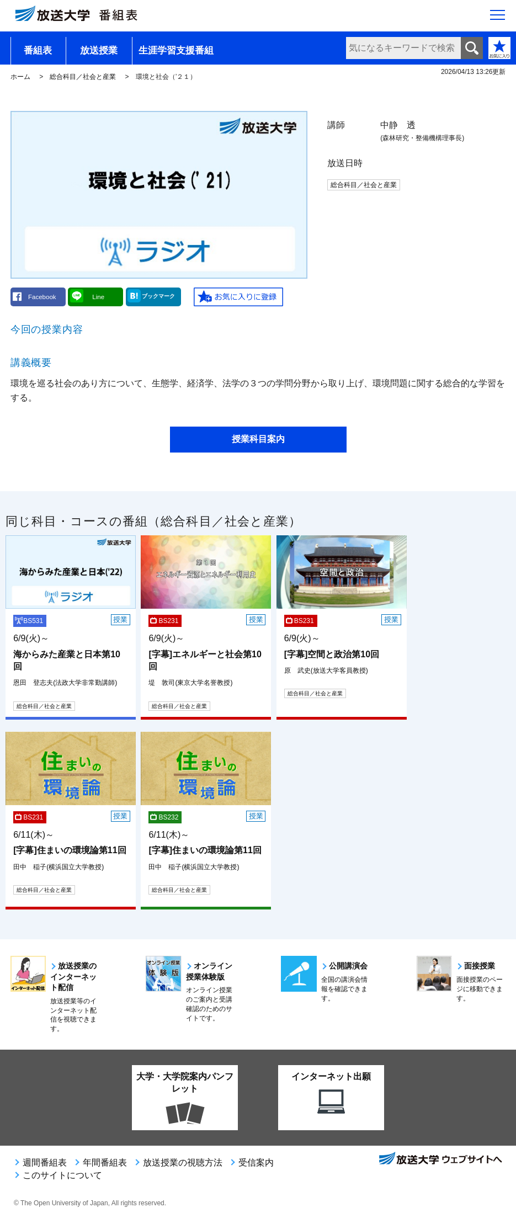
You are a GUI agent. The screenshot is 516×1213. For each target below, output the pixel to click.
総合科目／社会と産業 (83, 77)
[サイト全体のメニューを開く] (497, 17)
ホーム (20, 77)
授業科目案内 (258, 439)
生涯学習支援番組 (176, 50)
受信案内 (256, 1162)
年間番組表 (105, 1162)
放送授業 (99, 50)
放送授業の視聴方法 (182, 1162)
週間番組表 (45, 1162)
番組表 (38, 50)
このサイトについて (62, 1175)
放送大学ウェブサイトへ (439, 1159)
